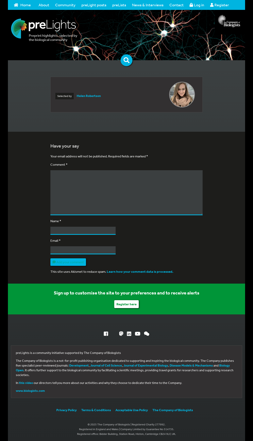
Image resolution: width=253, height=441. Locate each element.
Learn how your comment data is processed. (140, 271)
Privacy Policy (66, 410)
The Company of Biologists (172, 410)
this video (26, 383)
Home (22, 5)
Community (65, 5)
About (44, 5)
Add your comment (68, 262)
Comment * (59, 164)
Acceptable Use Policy (131, 410)
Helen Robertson (89, 96)
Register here (126, 304)
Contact (176, 5)
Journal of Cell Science (106, 365)
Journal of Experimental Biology (145, 365)
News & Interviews (147, 5)
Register (219, 5)
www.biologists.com (30, 391)
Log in (197, 5)
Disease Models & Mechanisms (191, 365)
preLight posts (93, 5)
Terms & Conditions (96, 410)
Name (55, 221)
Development (79, 365)
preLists (119, 5)
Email (55, 240)
